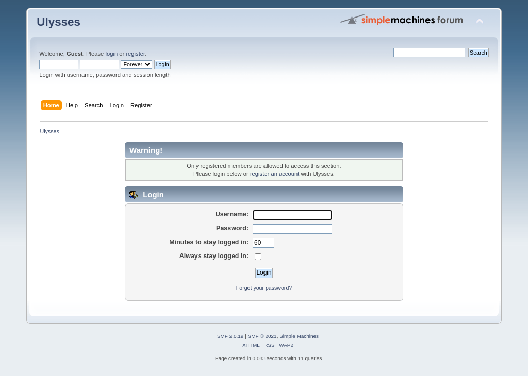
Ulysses (58, 21)
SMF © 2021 (262, 336)
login (111, 53)
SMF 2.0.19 (230, 336)
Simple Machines (299, 336)
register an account (274, 173)
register (135, 53)
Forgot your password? (264, 288)
